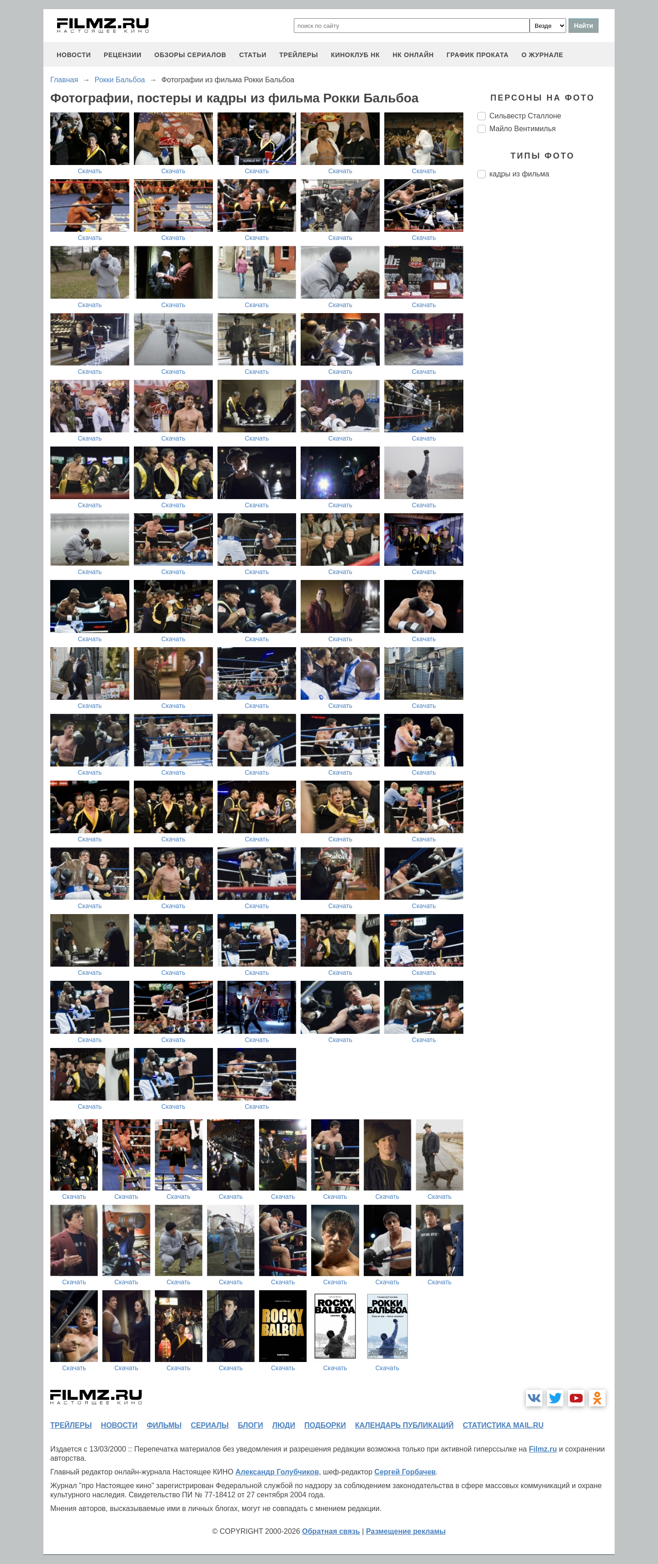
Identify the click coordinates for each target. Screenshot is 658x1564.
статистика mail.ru (503, 1425)
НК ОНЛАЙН (413, 55)
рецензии (123, 55)
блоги (250, 1425)
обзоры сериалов (190, 55)
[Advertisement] (546, 338)
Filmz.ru (543, 1449)
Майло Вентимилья (522, 129)
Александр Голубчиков (277, 1472)
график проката (477, 55)
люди (283, 1425)
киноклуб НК (355, 55)
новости (74, 55)
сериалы (209, 1425)
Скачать (90, 171)
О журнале (542, 55)
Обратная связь (331, 1531)
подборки (325, 1425)
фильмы (164, 1425)
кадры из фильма (519, 174)
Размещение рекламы (406, 1531)
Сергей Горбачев (404, 1472)
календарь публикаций (404, 1425)
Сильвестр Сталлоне (525, 116)
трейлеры (298, 55)
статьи (252, 55)
